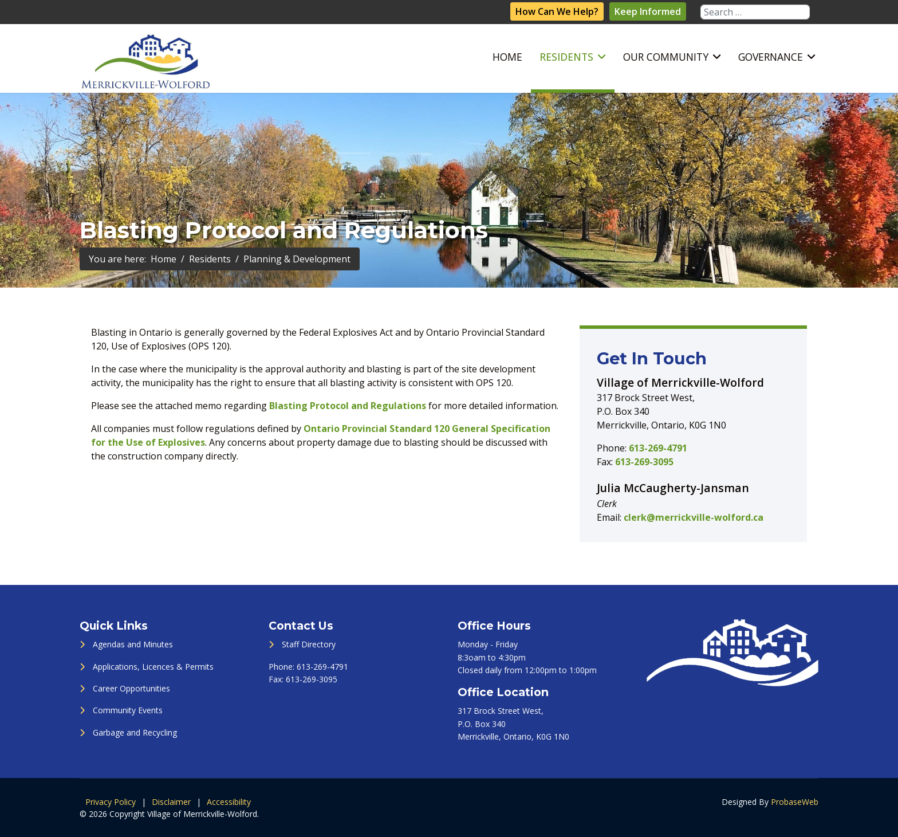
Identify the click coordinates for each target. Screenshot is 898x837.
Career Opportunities (131, 688)
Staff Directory (309, 644)
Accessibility (229, 801)
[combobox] (755, 12)
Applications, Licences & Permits (153, 666)
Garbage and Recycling (135, 732)
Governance (770, 57)
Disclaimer (171, 801)
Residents (566, 57)
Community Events (128, 710)
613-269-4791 (658, 448)
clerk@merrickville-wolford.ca (693, 517)
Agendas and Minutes (133, 644)
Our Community (665, 57)
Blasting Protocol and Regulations (347, 405)
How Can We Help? (556, 11)
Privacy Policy (110, 801)
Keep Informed (648, 11)
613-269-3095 (644, 461)
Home (507, 57)
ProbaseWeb (794, 801)
